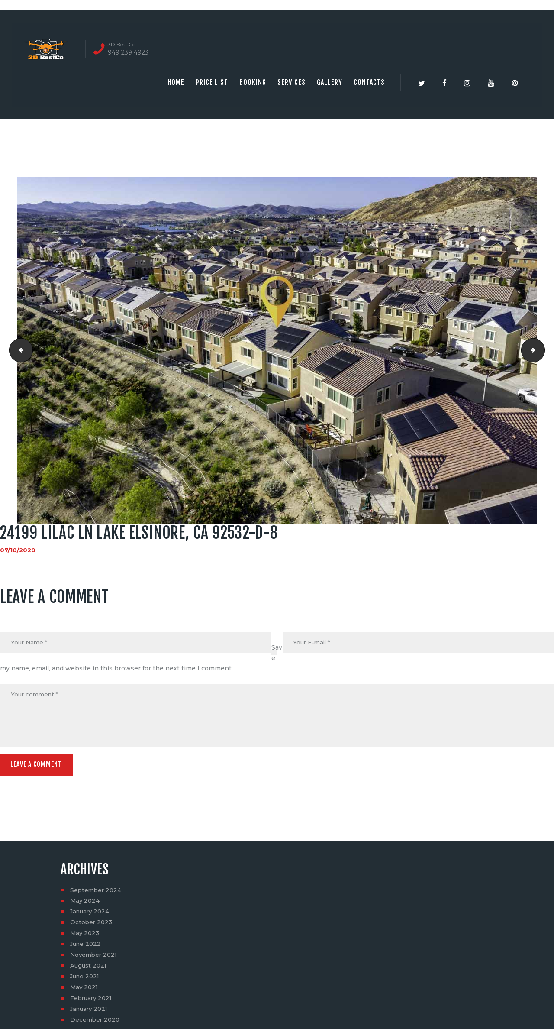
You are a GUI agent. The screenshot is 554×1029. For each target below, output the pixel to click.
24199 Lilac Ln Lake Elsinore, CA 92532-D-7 (19, 350)
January (91, 914)
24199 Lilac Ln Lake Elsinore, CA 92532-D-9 (541, 350)
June (86, 947)
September (96, 892)
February (92, 1001)
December (96, 1022)
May (85, 903)
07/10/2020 (18, 550)
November (95, 957)
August (89, 968)
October (92, 925)
